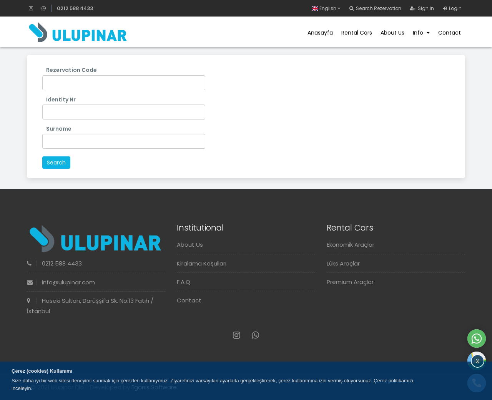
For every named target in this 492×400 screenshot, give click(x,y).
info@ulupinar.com (61, 282)
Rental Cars (356, 33)
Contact (449, 33)
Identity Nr (61, 99)
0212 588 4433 (75, 8)
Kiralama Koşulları (201, 263)
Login (452, 8)
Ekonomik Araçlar (350, 245)
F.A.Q (183, 282)
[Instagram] (34, 8)
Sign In (422, 8)
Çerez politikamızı (393, 380)
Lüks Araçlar (343, 263)
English (326, 8)
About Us (392, 33)
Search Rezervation (375, 8)
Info (421, 33)
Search (56, 162)
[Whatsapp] (44, 8)
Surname (58, 129)
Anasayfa (320, 33)
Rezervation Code (71, 70)
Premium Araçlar (350, 282)
